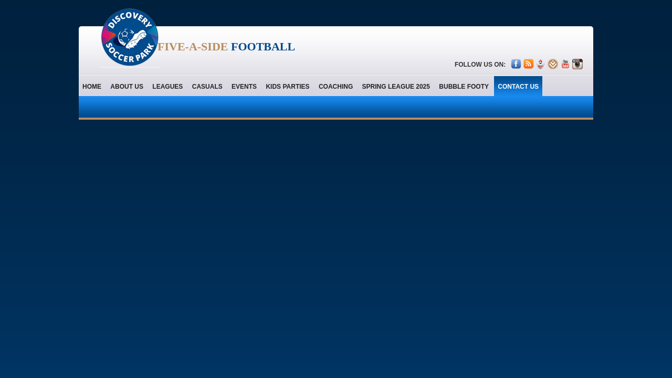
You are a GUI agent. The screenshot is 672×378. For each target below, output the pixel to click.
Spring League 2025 (396, 86)
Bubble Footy (464, 86)
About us (126, 86)
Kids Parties (287, 86)
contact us (518, 86)
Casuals (207, 86)
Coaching (336, 86)
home (91, 86)
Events (244, 86)
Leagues (167, 86)
